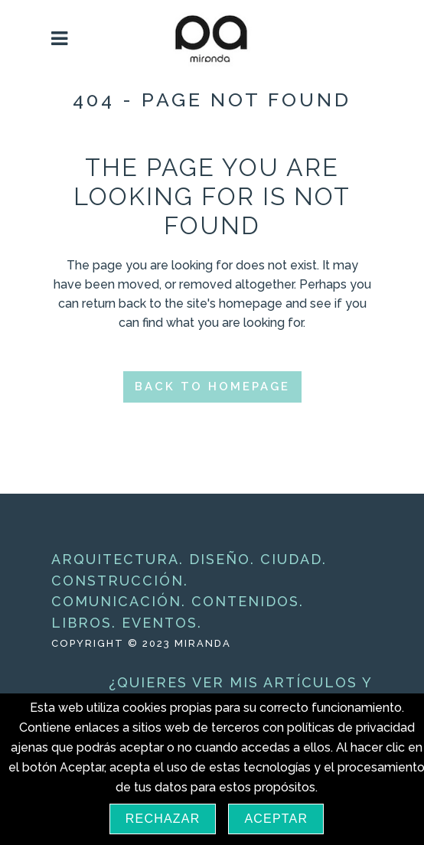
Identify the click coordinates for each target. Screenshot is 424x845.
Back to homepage (212, 386)
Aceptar (276, 818)
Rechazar (163, 818)
